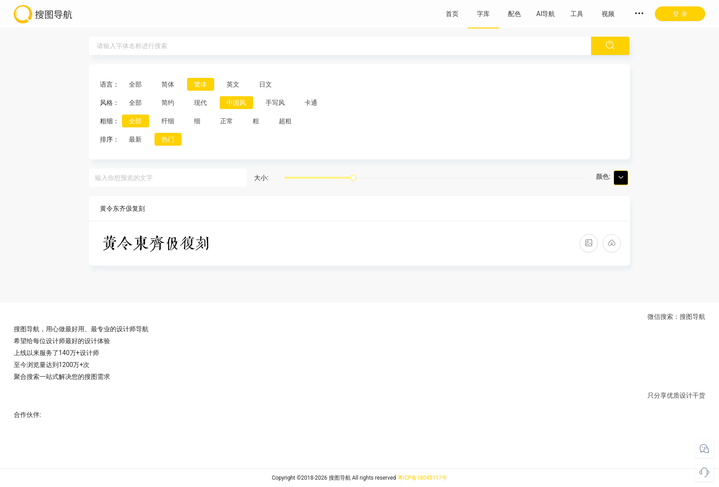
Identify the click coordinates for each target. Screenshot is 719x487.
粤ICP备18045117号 (423, 478)
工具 (576, 13)
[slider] (353, 178)
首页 (452, 13)
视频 (608, 13)
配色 (514, 13)
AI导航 (545, 13)
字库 (483, 13)
